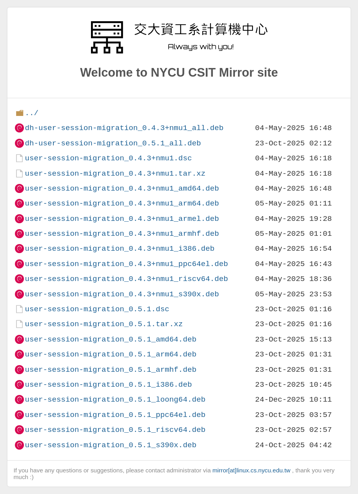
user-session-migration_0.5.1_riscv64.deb (115, 429)
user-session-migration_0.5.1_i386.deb (108, 384)
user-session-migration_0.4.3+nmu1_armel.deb (122, 218)
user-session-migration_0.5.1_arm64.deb (110, 354)
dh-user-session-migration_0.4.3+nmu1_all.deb (124, 128)
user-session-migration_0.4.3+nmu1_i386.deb (119, 248)
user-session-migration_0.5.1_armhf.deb (110, 369)
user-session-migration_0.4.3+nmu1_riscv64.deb (126, 279)
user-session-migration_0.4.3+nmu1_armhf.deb (122, 233)
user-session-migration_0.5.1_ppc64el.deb (115, 415)
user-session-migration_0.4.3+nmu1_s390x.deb (122, 294)
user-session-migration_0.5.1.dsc (97, 309)
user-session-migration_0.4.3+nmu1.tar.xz (115, 173)
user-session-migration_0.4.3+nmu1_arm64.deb (122, 203)
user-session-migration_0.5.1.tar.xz (104, 324)
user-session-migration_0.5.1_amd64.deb (110, 339)
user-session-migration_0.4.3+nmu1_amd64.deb (122, 188)
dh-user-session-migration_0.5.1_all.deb (113, 143)
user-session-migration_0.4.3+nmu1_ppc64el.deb (126, 264)
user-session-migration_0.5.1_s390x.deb (110, 445)
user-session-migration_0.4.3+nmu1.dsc (108, 158)
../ (31, 113)
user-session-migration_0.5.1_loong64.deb (115, 399)
